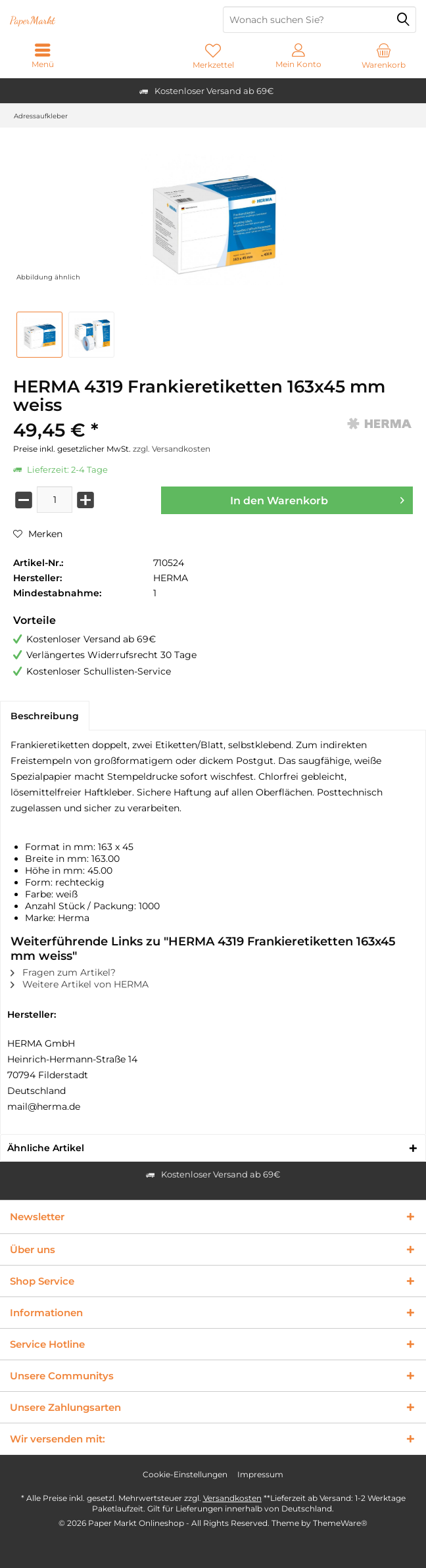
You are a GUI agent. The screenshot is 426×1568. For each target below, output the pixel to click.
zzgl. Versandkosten (171, 449)
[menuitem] (383, 56)
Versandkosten (232, 1498)
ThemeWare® (340, 1523)
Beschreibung (45, 716)
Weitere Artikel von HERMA (80, 984)
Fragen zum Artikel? (63, 972)
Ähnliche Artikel (45, 1148)
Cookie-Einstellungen (185, 1474)
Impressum (260, 1474)
